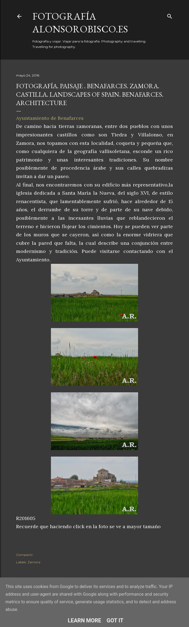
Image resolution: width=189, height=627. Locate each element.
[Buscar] (169, 15)
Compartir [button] (24, 555)
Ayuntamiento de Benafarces (50, 118)
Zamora (34, 562)
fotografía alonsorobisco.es (80, 22)
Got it (115, 620)
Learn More (84, 620)
